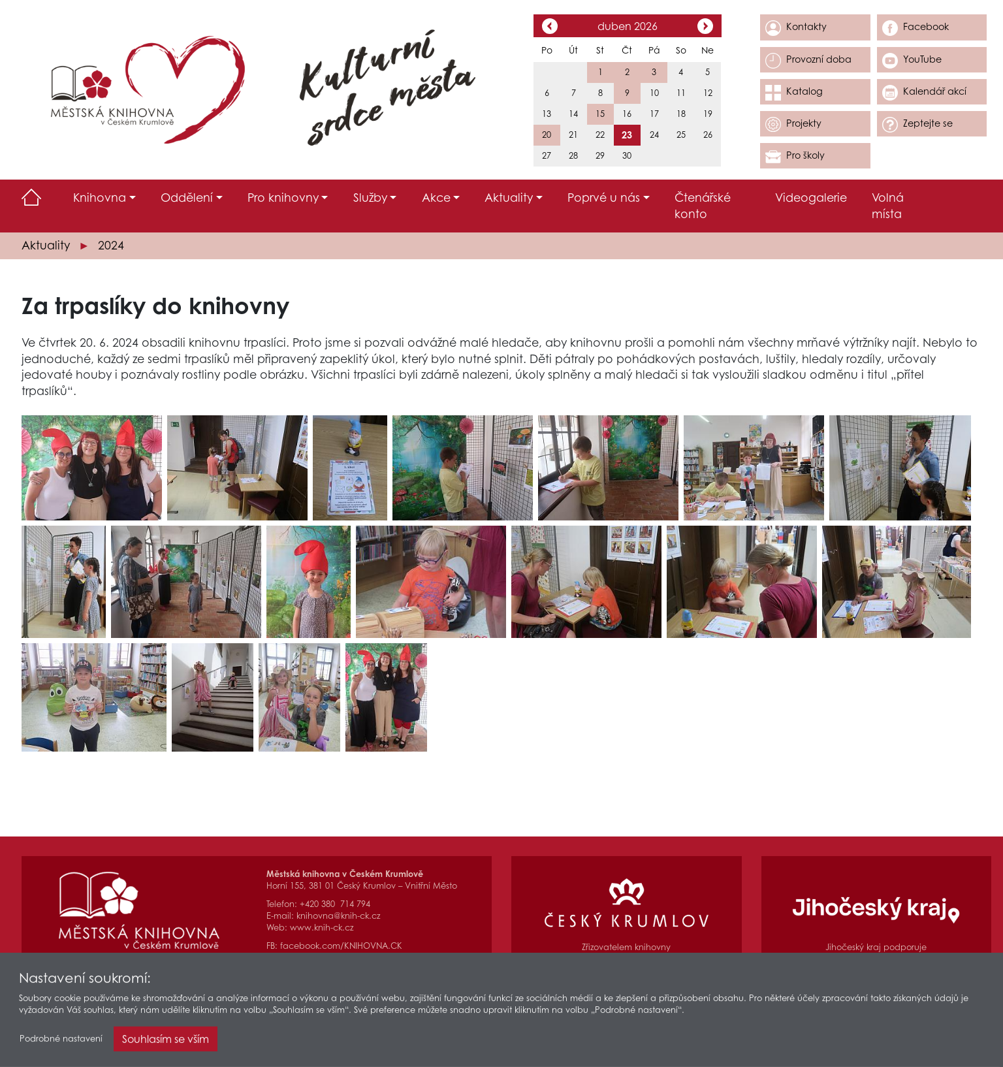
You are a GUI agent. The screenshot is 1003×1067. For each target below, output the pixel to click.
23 (627, 134)
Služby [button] (370, 197)
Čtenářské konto (703, 206)
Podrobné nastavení (61, 1041)
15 (600, 114)
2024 (111, 245)
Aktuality (46, 245)
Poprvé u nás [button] (603, 197)
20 (546, 135)
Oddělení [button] (187, 197)
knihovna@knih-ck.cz (338, 916)
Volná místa (888, 206)
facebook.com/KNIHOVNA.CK (341, 946)
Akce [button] (436, 197)
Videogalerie (811, 197)
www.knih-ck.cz (321, 927)
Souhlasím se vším (165, 1041)
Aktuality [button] (509, 197)
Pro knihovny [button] (283, 197)
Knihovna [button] (99, 197)
